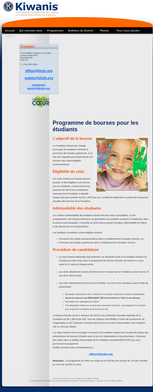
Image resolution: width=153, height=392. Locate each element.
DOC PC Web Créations (113, 381)
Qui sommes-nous (31, 30)
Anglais (10, 36)
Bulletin (90, 378)
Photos (96, 378)
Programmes (55, 30)
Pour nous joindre (127, 30)
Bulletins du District (81, 30)
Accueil (10, 30)
